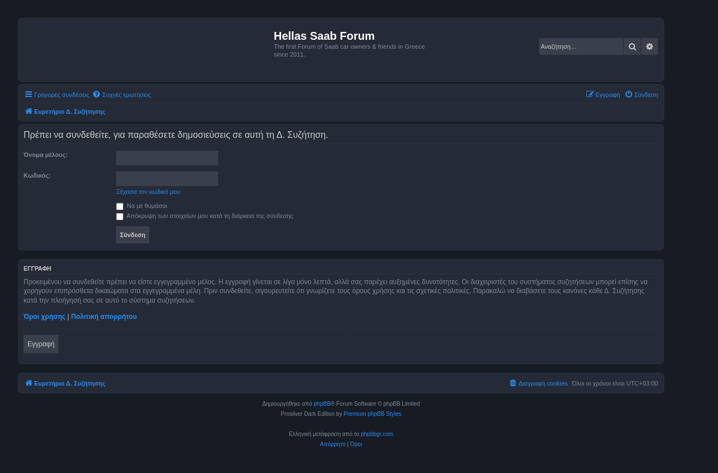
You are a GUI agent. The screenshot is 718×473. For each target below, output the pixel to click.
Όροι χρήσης (45, 317)
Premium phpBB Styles (373, 414)
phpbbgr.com (377, 434)
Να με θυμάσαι (141, 205)
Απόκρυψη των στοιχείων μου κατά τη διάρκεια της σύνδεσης (204, 215)
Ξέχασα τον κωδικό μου (148, 191)
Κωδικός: (37, 175)
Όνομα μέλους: (46, 154)
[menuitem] (121, 94)
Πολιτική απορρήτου (104, 317)
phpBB (322, 404)
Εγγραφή (40, 344)
